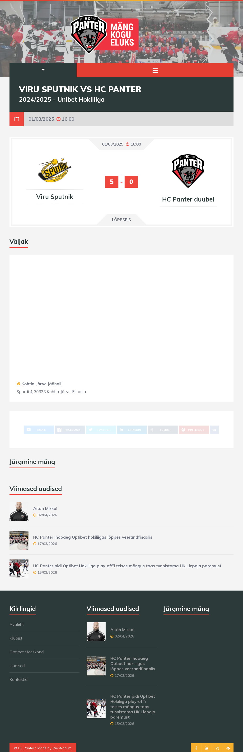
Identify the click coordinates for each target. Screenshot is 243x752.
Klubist (15, 638)
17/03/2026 (47, 543)
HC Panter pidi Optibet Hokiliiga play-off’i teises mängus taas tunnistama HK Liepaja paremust (127, 565)
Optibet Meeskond (26, 652)
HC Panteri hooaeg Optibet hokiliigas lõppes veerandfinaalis (92, 537)
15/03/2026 (47, 572)
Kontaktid (18, 679)
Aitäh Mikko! (45, 508)
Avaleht (16, 624)
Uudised (17, 666)
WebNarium (61, 748)
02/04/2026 (47, 515)
